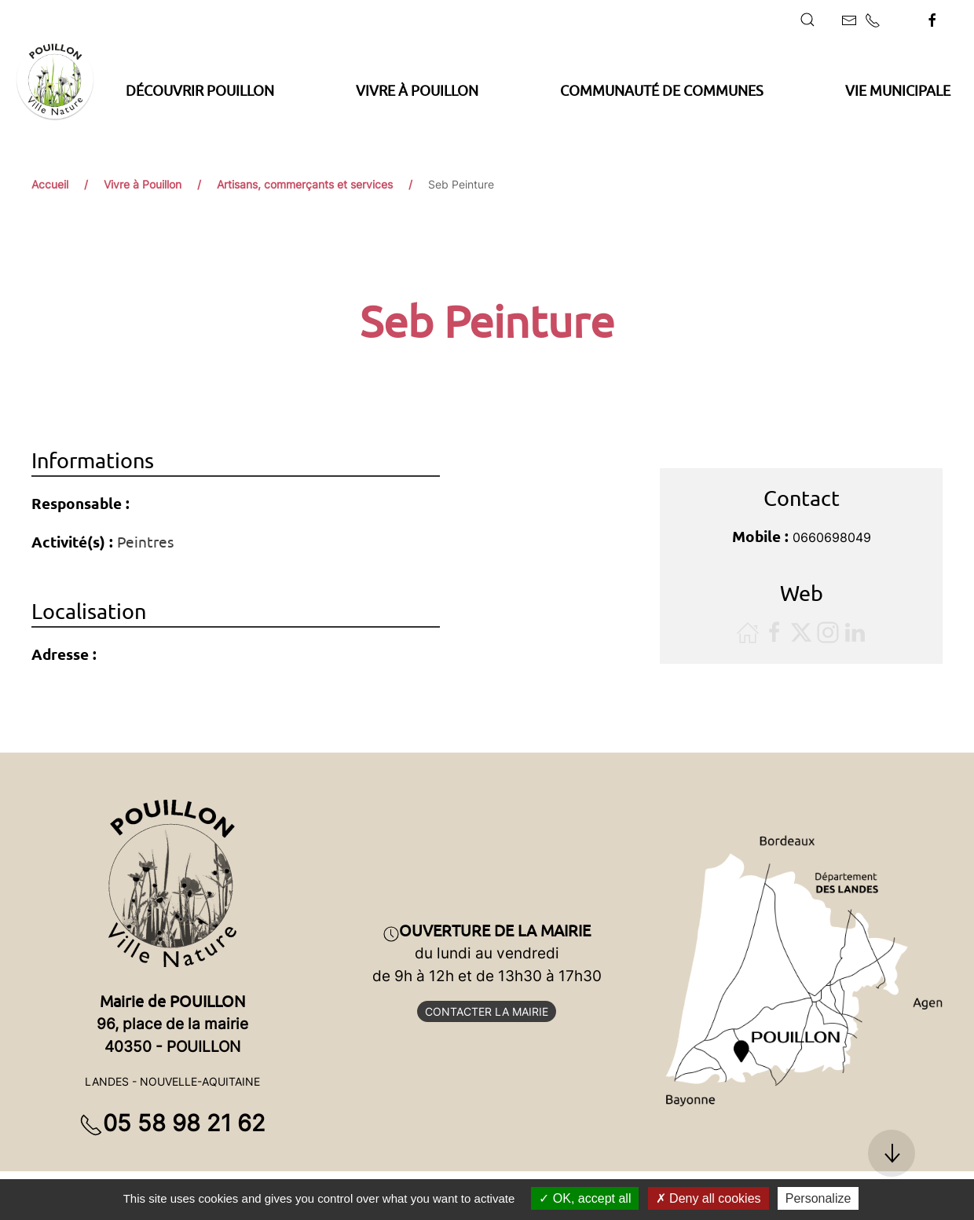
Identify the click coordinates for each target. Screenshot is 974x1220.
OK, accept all (585, 1198)
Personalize (818, 1198)
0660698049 (832, 537)
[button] (807, 19)
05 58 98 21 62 (172, 1123)
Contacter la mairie (486, 1011)
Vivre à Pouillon (142, 184)
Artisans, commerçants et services (305, 184)
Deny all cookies (708, 1198)
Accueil (49, 184)
